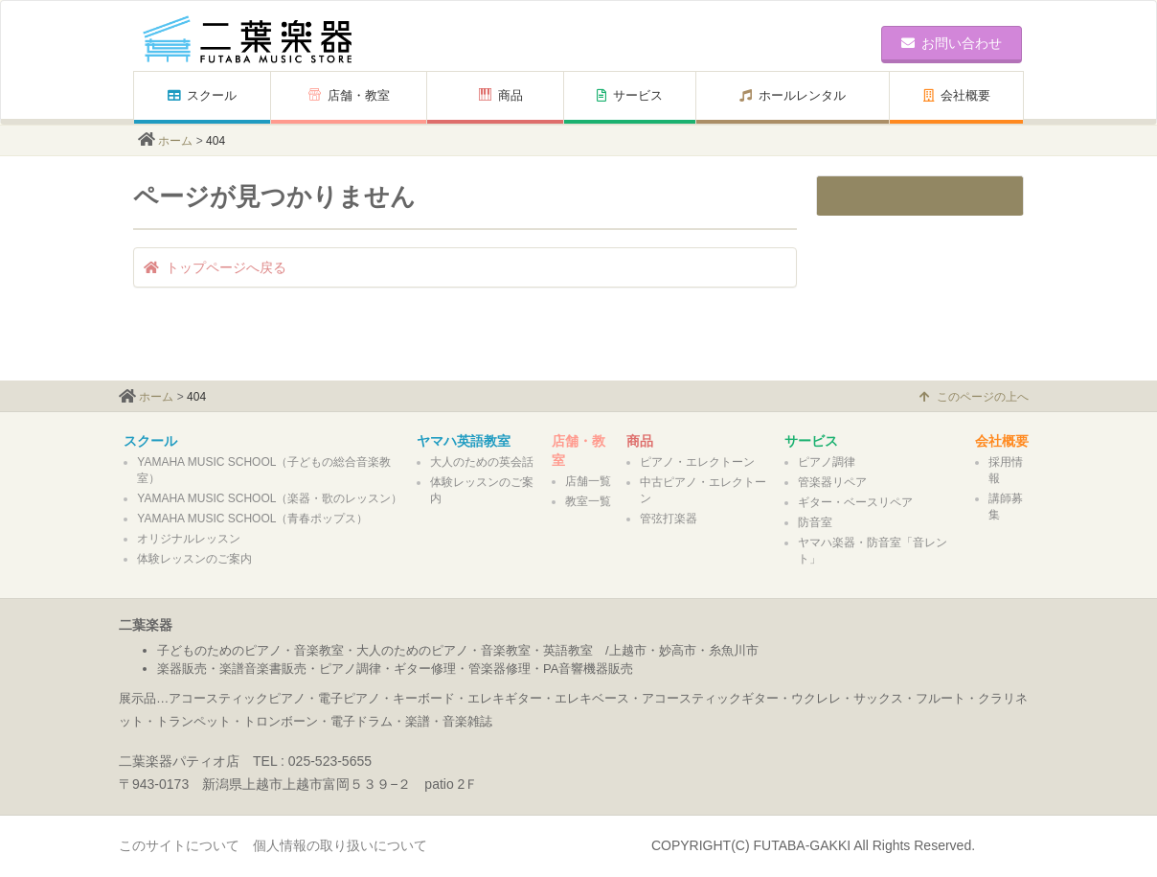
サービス (630, 95)
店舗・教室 (349, 95)
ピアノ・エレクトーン (697, 462)
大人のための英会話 (481, 462)
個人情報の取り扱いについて (340, 845)
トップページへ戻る (215, 267)
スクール (202, 95)
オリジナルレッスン (188, 538)
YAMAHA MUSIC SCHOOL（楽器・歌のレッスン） (269, 498)
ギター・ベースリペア (855, 502)
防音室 (815, 522)
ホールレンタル (792, 95)
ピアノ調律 (826, 462)
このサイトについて (179, 845)
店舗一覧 (588, 481)
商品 (500, 95)
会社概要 (956, 95)
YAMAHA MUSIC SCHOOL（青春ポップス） (252, 518)
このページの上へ (974, 397)
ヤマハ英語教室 (463, 441)
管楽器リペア (832, 482)
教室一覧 (588, 501)
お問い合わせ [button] (951, 43)
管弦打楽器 (668, 518)
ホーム (175, 141)
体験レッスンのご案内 (194, 558)
